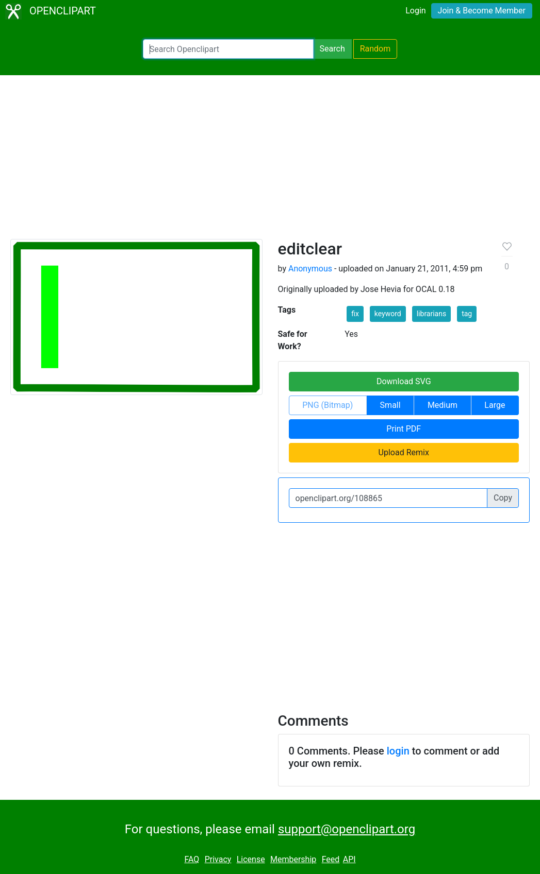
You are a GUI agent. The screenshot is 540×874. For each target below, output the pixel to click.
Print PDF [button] (403, 429)
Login (415, 10)
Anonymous (310, 268)
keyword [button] (387, 314)
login (398, 751)
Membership (293, 859)
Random (375, 49)
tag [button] (467, 314)
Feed (331, 859)
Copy (503, 498)
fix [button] (355, 314)
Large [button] (494, 405)
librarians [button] (431, 314)
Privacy (218, 859)
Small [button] (390, 405)
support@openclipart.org (346, 829)
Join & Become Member (482, 10)
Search (332, 49)
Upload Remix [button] (404, 452)
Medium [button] (442, 405)
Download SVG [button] (404, 381)
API (349, 859)
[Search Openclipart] (228, 49)
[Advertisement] (270, 162)
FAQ (191, 859)
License (251, 859)
